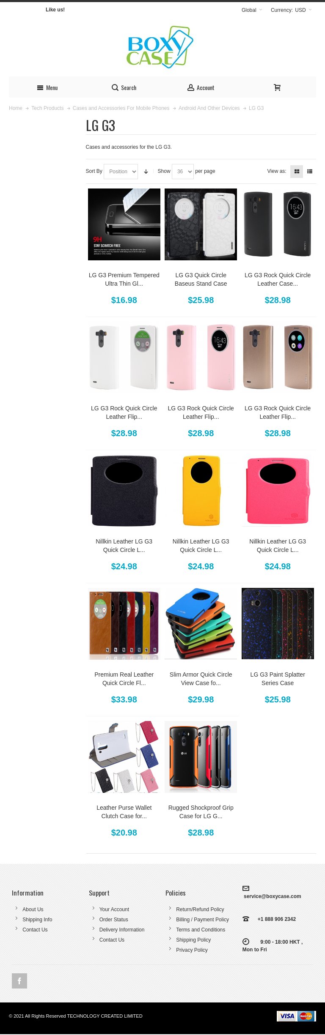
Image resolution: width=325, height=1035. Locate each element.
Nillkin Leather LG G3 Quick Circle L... (124, 545)
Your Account (114, 909)
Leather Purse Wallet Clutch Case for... (123, 811)
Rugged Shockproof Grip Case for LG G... (201, 811)
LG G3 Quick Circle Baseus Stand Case (201, 279)
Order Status (113, 920)
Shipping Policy (193, 940)
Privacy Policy (192, 950)
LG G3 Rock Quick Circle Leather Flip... (124, 412)
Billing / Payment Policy (202, 920)
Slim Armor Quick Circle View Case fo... (201, 678)
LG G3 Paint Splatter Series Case (278, 678)
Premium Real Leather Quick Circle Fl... (124, 678)
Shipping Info (37, 920)
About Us (32, 909)
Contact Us (34, 930)
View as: (276, 171)
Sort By (94, 171)
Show (164, 171)
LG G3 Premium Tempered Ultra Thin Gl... (124, 279)
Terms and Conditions (200, 930)
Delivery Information (122, 930)
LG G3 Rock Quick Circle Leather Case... (278, 279)
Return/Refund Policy (200, 909)
